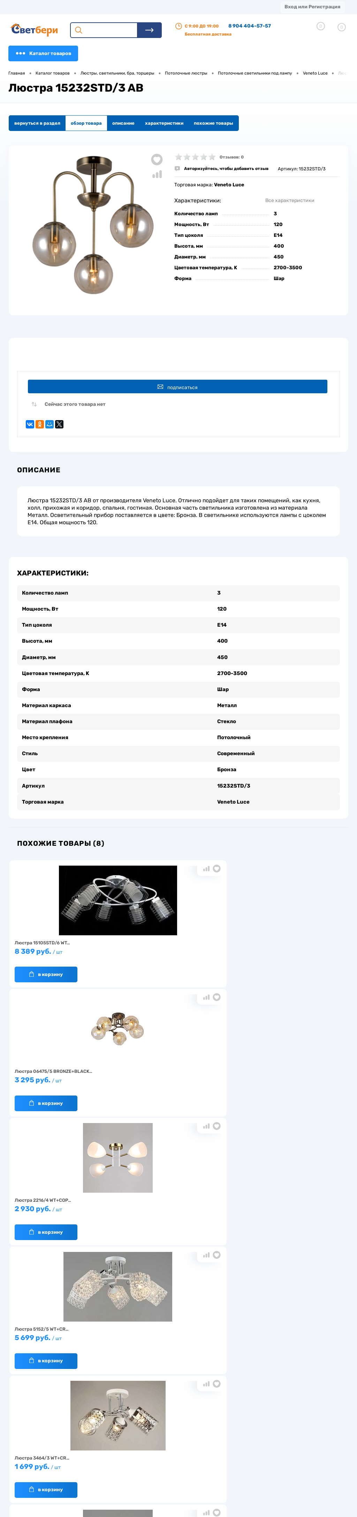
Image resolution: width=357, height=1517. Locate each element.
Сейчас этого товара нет (75, 407)
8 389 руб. (64, 946)
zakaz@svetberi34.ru (279, 1463)
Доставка (108, 7)
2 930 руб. (285, 946)
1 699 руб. (175, 1075)
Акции (179, 7)
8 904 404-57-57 (249, 26)
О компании (64, 7)
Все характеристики (289, 200)
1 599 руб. (285, 1075)
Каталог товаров (43, 53)
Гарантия (88, 1455)
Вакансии (134, 1463)
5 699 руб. (64, 1075)
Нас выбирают (94, 1445)
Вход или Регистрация (312, 7)
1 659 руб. (64, 1204)
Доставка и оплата (143, 1441)
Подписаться (180, 387)
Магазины (20, 7)
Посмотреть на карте (279, 1424)
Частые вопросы (96, 1477)
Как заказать (92, 1466)
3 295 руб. (175, 946)
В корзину (46, 966)
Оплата (146, 7)
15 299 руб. (175, 1204)
